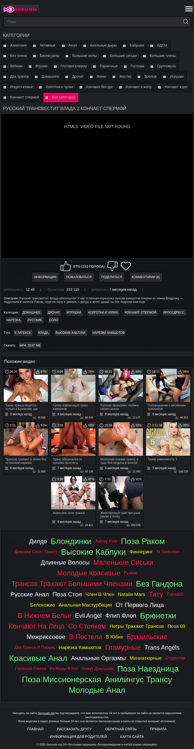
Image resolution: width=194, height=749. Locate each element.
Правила (158, 729)
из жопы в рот (64, 669)
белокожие (42, 605)
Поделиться (111, 277)
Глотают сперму (74, 66)
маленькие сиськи (123, 562)
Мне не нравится (112, 266)
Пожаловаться (78, 277)
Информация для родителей (78, 737)
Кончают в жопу (139, 87)
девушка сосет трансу (35, 552)
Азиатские (18, 45)
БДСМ (162, 45)
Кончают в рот (176, 87)
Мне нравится (66, 266)
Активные (48, 45)
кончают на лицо (36, 626)
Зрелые (150, 76)
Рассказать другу (74, 729)
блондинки (71, 541)
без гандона (159, 584)
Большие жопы (84, 56)
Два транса (19, 76)
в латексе (22, 333)
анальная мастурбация (85, 605)
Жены (101, 76)
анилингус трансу (138, 679)
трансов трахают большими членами (71, 584)
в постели (85, 637)
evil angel (88, 615)
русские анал (29, 594)
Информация (45, 277)
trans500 (175, 594)
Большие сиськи (123, 56)
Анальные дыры (103, 45)
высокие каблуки (70, 333)
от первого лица (140, 604)
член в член (99, 594)
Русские (35, 320)
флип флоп (120, 615)
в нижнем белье (44, 615)
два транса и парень (34, 647)
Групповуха (166, 66)
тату (156, 594)
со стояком (87, 626)
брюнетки (158, 616)
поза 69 (176, 626)
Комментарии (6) (146, 277)
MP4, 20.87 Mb (30, 345)
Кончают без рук (99, 87)
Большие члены (163, 56)
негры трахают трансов (137, 626)
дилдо (38, 541)
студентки (175, 658)
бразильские (147, 637)
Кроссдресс (173, 312)
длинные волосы (65, 562)
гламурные (123, 647)
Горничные (109, 66)
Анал (73, 45)
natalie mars (131, 594)
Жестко (125, 76)
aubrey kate (106, 541)
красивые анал (38, 658)
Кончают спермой (24, 97)
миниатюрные (146, 658)
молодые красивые (88, 573)
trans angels (162, 647)
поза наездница (148, 669)
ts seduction (168, 552)
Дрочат (78, 76)
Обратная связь (121, 729)
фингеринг (141, 551)
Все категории (63, 97)
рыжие (130, 573)
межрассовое (46, 636)
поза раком (143, 541)
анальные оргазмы (98, 658)
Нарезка (13, 320)
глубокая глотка (30, 669)
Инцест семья (21, 87)
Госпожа (137, 66)
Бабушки (137, 45)
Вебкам (16, 66)
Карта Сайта (132, 737)
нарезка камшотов (108, 333)
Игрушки (177, 76)
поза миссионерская (61, 679)
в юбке (114, 636)
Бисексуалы (49, 56)
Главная (35, 729)
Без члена (18, 56)
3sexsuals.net (46, 713)
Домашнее (50, 76)
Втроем (41, 66)
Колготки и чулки (59, 87)
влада (43, 333)
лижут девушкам (97, 669)
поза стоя (67, 594)
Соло (53, 320)
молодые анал (97, 690)
